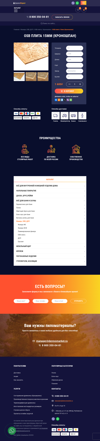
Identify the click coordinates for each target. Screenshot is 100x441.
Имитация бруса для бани (25, 211)
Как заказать (18, 380)
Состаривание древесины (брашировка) (28, 395)
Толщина (58, 48)
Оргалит (21, 242)
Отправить (78, 301)
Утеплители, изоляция (50, 261)
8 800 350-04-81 (39, 16)
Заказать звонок (62, 17)
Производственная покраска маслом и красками (31, 399)
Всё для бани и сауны (50, 201)
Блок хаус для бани (23, 214)
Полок (18, 208)
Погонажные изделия (50, 256)
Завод (57, 71)
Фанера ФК (22, 225)
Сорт (56, 65)
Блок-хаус (55, 376)
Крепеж (50, 251)
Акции (16, 376)
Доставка (17, 373)
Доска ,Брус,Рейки (50, 196)
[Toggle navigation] (83, 3)
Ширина (57, 54)
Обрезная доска (57, 380)
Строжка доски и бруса (22, 410)
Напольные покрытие (50, 191)
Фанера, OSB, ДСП (23, 221)
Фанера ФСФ (22, 228)
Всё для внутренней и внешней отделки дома (50, 186)
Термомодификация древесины (24, 403)
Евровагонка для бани (24, 204)
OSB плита (21, 235)
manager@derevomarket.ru (50, 341)
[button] (16, 76)
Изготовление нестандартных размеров (27, 406)
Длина (57, 59)
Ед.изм (57, 77)
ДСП (19, 238)
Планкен (55, 383)
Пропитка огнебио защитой (23, 413)
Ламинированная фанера (27, 231)
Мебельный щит (50, 246)
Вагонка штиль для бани (25, 218)
